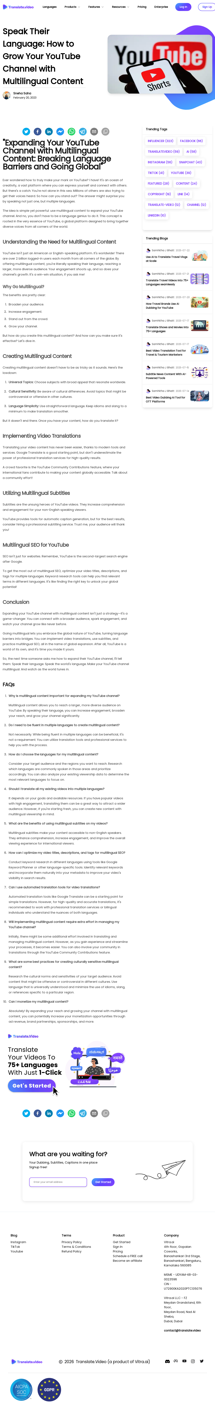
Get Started (121, 1242)
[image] (199, 255)
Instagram (18, 1242)
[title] (168, 259)
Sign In (118, 1247)
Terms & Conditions (76, 1247)
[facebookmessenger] (60, 132)
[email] (94, 132)
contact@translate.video (182, 1330)
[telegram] (83, 132)
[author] (148, 250)
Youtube (17, 1251)
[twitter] (26, 132)
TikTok (15, 1247)
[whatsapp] (71, 132)
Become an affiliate (127, 1261)
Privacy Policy (72, 1242)
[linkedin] (49, 132)
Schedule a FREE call (128, 1256)
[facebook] (38, 132)
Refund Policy (71, 1251)
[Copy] (105, 132)
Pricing (118, 1251)
